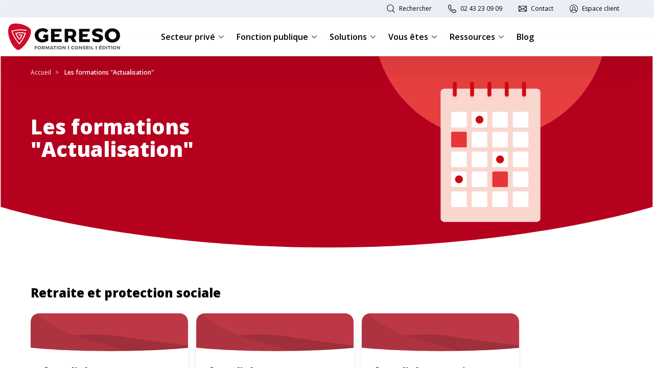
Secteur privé (192, 36)
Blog (525, 36)
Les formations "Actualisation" (109, 72)
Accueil (41, 72)
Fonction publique (277, 36)
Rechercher (415, 8)
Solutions (353, 36)
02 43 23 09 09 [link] (481, 8)
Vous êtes (412, 36)
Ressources (477, 36)
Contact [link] (542, 8)
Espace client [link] (600, 8)
